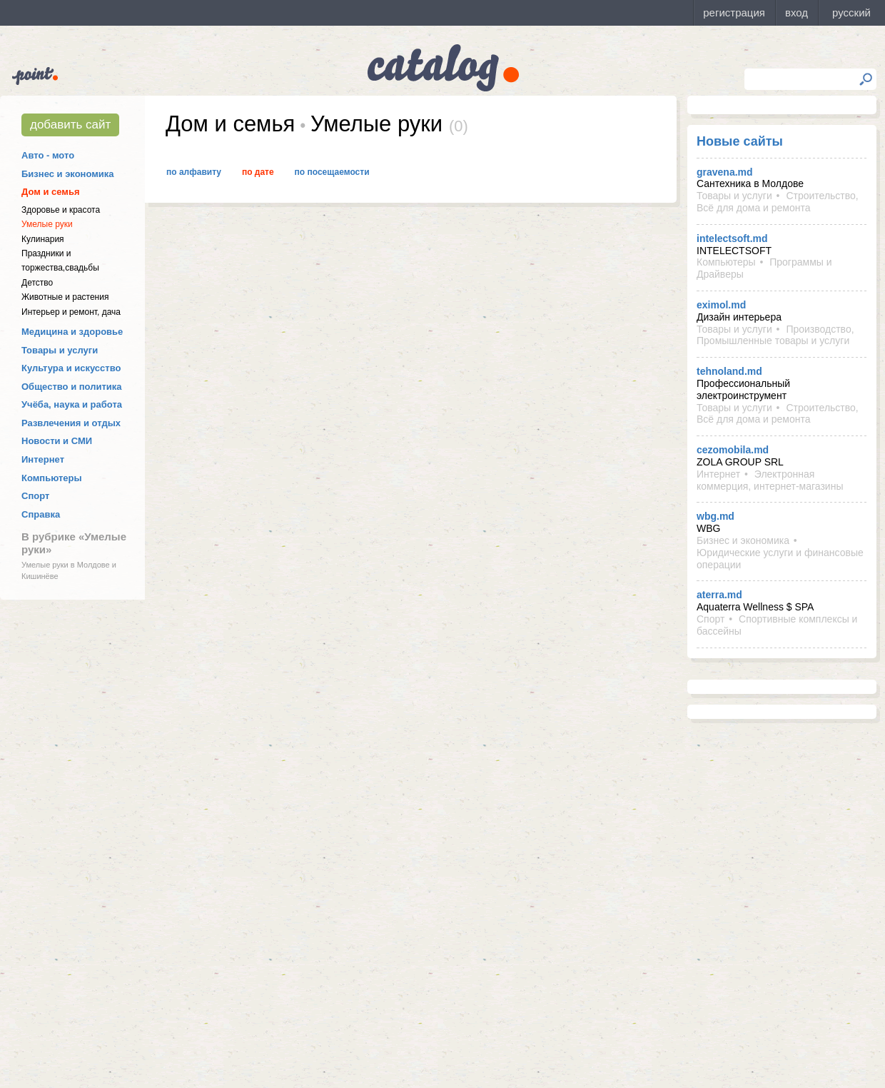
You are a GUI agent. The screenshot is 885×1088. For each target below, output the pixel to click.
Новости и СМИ (56, 440)
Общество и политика (71, 386)
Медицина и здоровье (72, 331)
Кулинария (42, 239)
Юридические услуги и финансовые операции (780, 558)
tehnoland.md (729, 371)
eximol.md (721, 305)
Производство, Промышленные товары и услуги (775, 335)
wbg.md (715, 516)
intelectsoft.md (732, 238)
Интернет (42, 459)
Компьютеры (51, 478)
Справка (40, 514)
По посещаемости (332, 172)
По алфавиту (193, 172)
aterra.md (719, 594)
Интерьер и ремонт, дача (71, 312)
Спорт (35, 495)
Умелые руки (47, 224)
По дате (258, 172)
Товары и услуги (59, 350)
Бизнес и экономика (67, 173)
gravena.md (725, 172)
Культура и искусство (71, 368)
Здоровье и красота (60, 210)
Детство (37, 283)
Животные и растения (64, 297)
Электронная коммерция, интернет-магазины (770, 480)
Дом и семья (50, 191)
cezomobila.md (733, 449)
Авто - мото (47, 155)
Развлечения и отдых (71, 423)
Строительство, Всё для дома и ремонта (778, 201)
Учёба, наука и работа (71, 404)
